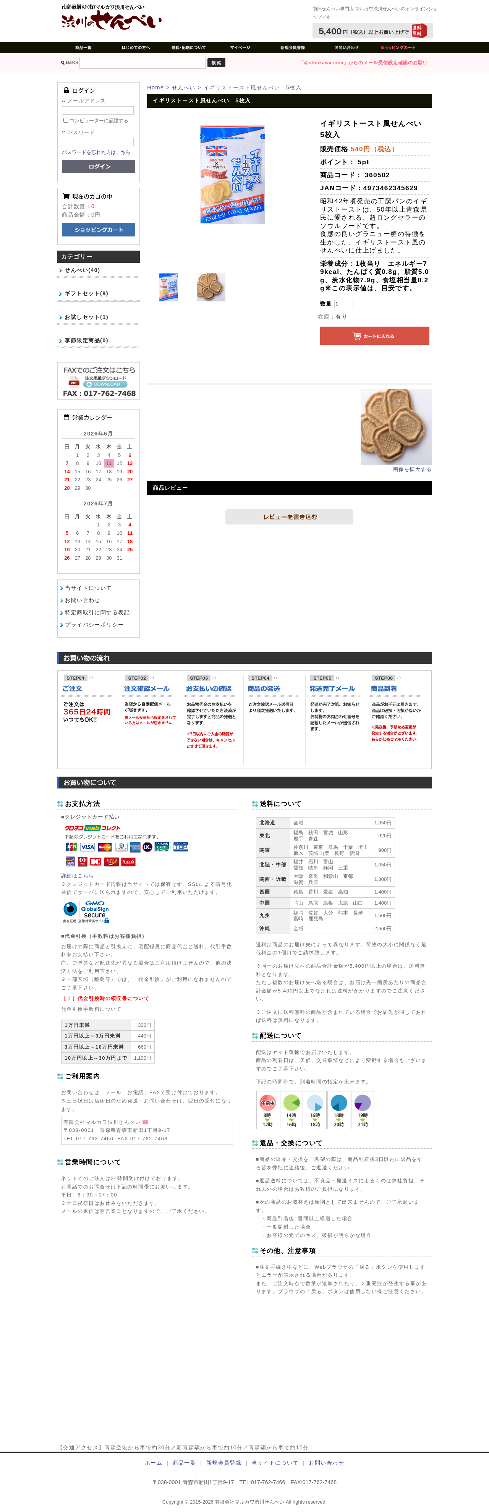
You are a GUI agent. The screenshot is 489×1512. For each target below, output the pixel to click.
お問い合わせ (82, 600)
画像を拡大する (412, 469)
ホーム (153, 1463)
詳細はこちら (77, 876)
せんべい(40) (82, 270)
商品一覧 (184, 1463)
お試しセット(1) (86, 317)
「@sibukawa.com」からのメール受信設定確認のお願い (363, 62)
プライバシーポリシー (94, 625)
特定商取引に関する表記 (97, 612)
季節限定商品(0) (86, 340)
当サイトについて (88, 588)
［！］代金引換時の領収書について (105, 998)
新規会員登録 (224, 1463)
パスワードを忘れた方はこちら (96, 152)
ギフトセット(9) (86, 293)
